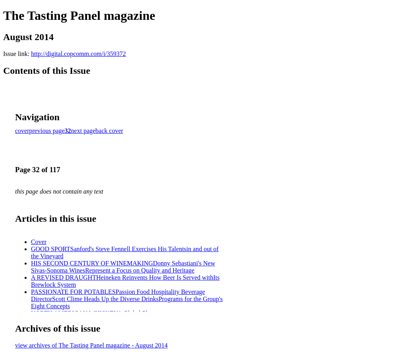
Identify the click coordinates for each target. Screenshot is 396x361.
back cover (109, 130)
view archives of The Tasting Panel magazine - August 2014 (91, 345)
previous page (47, 130)
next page (83, 130)
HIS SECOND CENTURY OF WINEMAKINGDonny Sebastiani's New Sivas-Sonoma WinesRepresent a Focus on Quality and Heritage (123, 267)
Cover (38, 241)
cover (22, 130)
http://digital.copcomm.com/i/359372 (78, 53)
